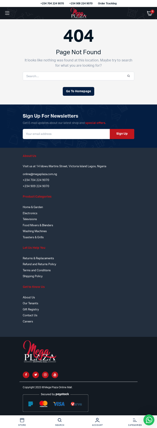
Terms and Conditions (37, 270)
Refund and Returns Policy (39, 264)
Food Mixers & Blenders (38, 225)
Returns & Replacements (38, 258)
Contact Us (30, 315)
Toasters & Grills (33, 237)
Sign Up (122, 133)
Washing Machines (35, 231)
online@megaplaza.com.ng (40, 174)
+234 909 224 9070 (81, 3)
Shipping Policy (33, 276)
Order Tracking (107, 3)
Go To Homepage (78, 91)
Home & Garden (33, 207)
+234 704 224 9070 (52, 3)
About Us (29, 297)
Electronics (30, 213)
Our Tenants (30, 303)
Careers (28, 321)
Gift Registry (31, 309)
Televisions (30, 219)
